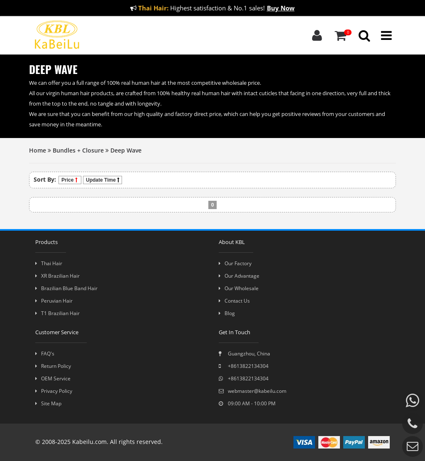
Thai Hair (48, 263)
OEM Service (53, 378)
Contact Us (234, 300)
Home (37, 150)
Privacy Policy (53, 390)
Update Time (102, 180)
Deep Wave (126, 150)
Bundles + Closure (78, 150)
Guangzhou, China (244, 353)
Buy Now (281, 8)
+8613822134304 (244, 366)
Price (69, 180)
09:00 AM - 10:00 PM (247, 403)
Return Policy (53, 366)
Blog (227, 313)
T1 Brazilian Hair (57, 313)
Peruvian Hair (54, 300)
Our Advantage (239, 275)
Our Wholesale (239, 288)
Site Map (48, 403)
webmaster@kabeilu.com (252, 390)
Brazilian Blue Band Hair (66, 288)
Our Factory (235, 263)
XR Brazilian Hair (57, 275)
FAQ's (44, 353)
